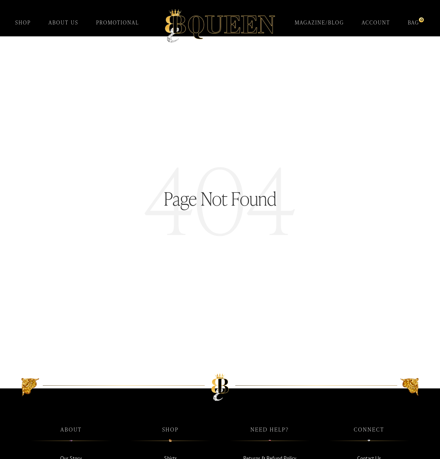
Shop (23, 22)
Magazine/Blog (319, 22)
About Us (64, 22)
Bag (413, 21)
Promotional (117, 22)
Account (376, 22)
